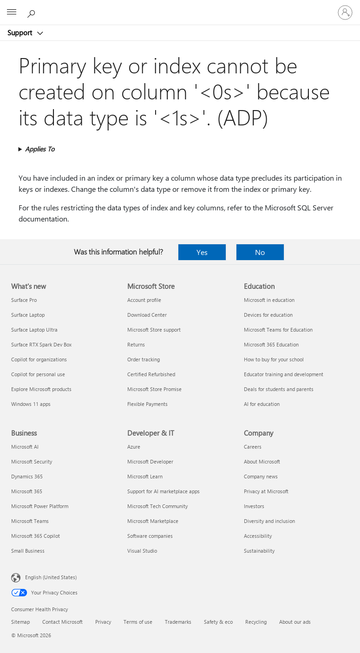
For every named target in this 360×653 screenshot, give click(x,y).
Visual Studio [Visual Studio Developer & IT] (142, 550)
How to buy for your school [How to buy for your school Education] (274, 359)
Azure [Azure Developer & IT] (133, 446)
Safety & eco (218, 621)
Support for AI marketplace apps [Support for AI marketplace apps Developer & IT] (163, 491)
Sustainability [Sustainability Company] (259, 550)
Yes (202, 252)
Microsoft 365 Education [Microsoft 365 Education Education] (271, 344)
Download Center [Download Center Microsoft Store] (147, 314)
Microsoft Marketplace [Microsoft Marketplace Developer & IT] (152, 520)
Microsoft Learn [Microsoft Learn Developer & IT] (145, 476)
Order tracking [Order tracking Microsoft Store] (143, 359)
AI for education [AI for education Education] (262, 403)
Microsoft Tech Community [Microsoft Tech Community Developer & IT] (157, 506)
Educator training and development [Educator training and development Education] (283, 374)
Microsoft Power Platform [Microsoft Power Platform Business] (39, 506)
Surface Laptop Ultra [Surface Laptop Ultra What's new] (34, 329)
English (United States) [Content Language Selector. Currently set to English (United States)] (51, 577)
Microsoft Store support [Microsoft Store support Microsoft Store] (154, 329)
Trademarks (178, 621)
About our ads (295, 621)
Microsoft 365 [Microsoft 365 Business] (26, 491)
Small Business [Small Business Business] (28, 550)
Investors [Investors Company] (254, 506)
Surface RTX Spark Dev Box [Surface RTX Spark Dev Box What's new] (41, 344)
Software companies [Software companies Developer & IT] (150, 535)
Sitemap (20, 621)
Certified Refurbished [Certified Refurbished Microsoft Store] (151, 374)
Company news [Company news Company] (261, 476)
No (260, 252)
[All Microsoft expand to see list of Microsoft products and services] (11, 12)
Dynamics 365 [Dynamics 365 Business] (27, 476)
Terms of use (138, 621)
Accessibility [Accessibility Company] (258, 535)
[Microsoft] (180, 7)
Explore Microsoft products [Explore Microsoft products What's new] (41, 388)
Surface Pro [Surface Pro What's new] (24, 299)
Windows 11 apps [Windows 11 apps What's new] (31, 403)
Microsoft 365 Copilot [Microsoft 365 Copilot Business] (35, 535)
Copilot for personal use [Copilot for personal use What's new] (38, 374)
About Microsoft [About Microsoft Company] (262, 461)
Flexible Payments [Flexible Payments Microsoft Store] (147, 403)
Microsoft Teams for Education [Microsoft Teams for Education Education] (278, 329)
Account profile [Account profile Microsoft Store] (144, 299)
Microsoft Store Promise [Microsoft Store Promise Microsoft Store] (154, 388)
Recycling (256, 621)
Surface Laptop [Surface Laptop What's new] (28, 314)
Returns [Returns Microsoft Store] (136, 344)
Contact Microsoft (62, 621)
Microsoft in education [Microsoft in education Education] (269, 299)
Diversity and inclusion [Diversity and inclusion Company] (269, 520)
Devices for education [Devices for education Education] (268, 314)
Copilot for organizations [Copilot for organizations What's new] (39, 359)
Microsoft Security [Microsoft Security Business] (31, 461)
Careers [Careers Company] (253, 446)
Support (20, 32)
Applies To (39, 148)
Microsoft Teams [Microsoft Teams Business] (30, 520)
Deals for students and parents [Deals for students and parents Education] (279, 388)
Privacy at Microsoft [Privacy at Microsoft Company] (266, 491)
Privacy (103, 621)
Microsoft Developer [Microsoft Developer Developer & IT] (150, 461)
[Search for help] (32, 12)
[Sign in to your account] (345, 12)
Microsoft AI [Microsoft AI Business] (25, 446)
